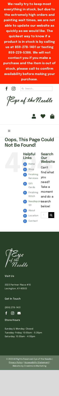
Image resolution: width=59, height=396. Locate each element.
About (31, 210)
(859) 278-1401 (13, 307)
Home (31, 164)
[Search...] (36, 88)
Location (33, 216)
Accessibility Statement (36, 363)
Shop (31, 169)
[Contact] (19, 313)
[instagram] (13, 88)
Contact (33, 221)
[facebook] (6, 88)
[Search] (22, 88)
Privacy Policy (16, 363)
